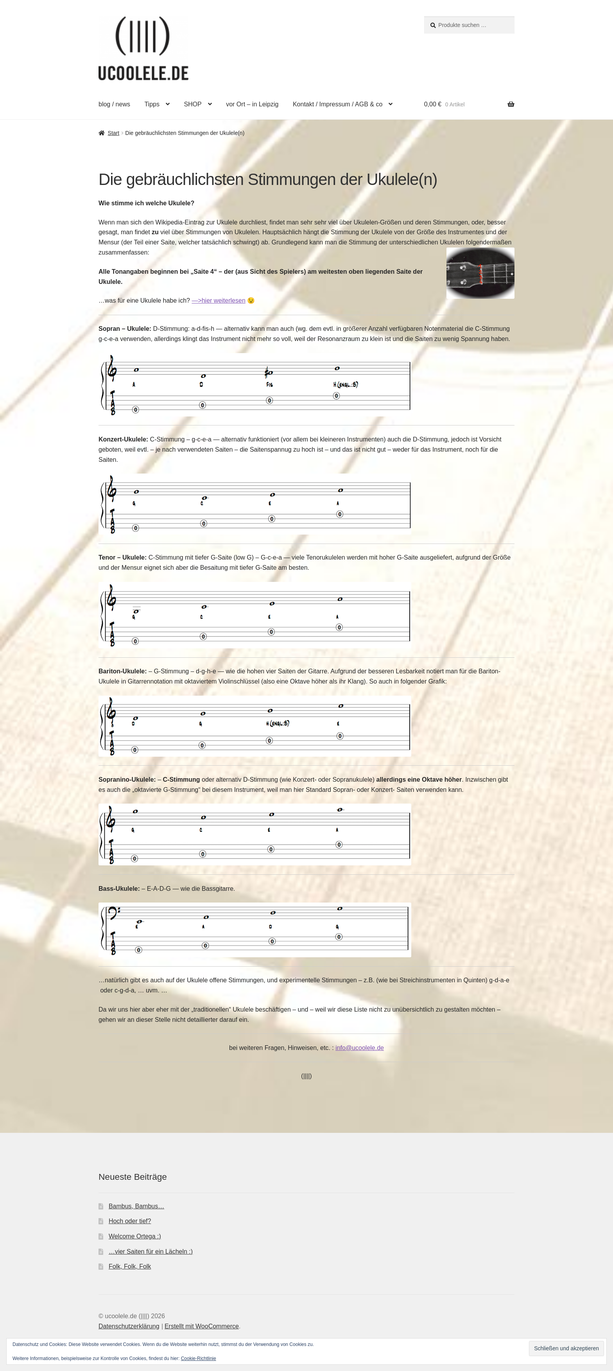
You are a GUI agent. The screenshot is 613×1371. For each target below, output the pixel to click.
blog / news (114, 104)
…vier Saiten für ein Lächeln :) (151, 1251)
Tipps (152, 104)
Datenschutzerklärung (129, 1326)
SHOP (192, 104)
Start (114, 133)
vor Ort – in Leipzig (252, 104)
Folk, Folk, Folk (130, 1266)
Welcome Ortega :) (135, 1236)
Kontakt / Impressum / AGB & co (337, 104)
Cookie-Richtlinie (198, 1358)
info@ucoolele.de (359, 1047)
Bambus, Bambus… (136, 1206)
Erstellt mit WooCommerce (202, 1326)
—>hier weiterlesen (218, 300)
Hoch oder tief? (130, 1221)
